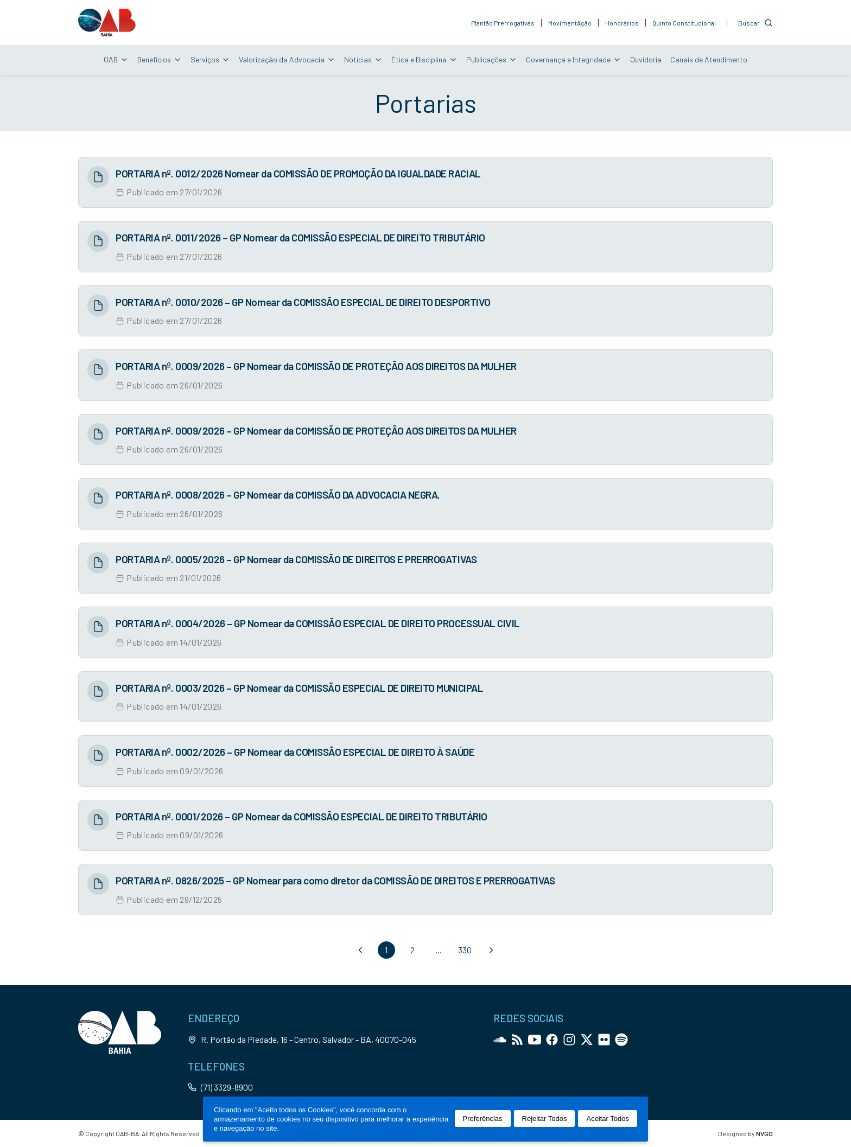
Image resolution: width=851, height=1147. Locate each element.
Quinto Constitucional (684, 23)
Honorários (622, 23)
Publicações (491, 59)
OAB (116, 59)
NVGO (764, 1133)
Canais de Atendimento (708, 59)
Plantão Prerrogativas (503, 23)
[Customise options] (755, 23)
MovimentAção (570, 23)
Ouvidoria (646, 59)
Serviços (210, 59)
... (438, 950)
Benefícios (159, 59)
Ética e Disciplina (424, 59)
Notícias (363, 59)
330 (465, 950)
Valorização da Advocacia (287, 59)
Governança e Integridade (573, 59)
